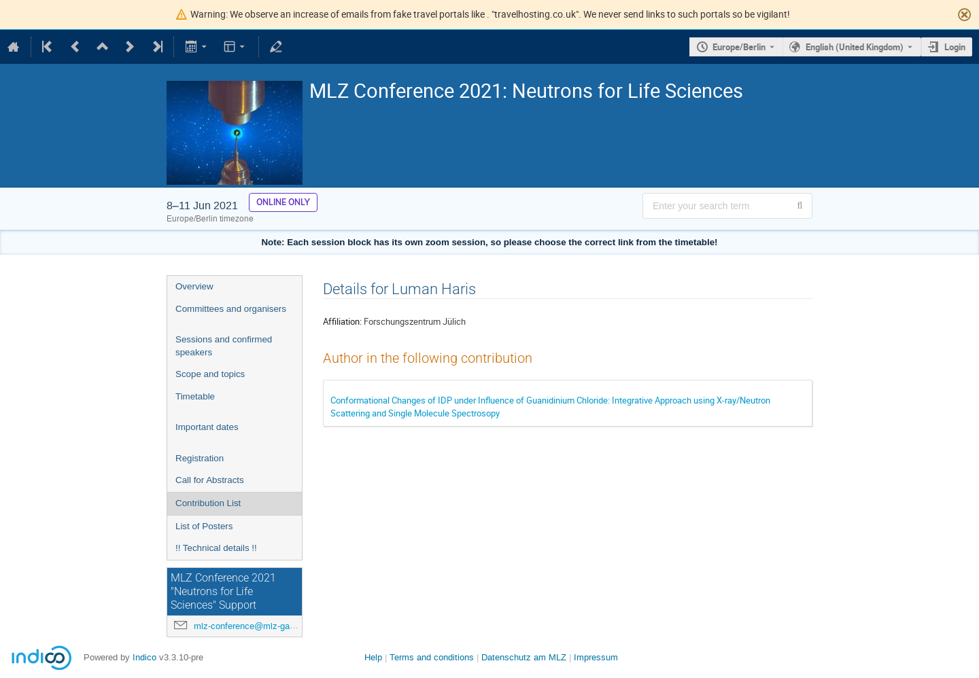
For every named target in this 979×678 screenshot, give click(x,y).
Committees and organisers (230, 309)
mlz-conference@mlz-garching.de (260, 626)
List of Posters (204, 526)
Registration (199, 458)
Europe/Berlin (739, 47)
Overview (194, 286)
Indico (144, 657)
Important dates (207, 427)
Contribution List (208, 503)
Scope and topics (210, 374)
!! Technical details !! (216, 548)
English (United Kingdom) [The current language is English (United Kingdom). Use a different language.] (855, 47)
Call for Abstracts (209, 480)
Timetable (195, 396)
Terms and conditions (432, 657)
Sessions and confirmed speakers (223, 345)
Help (373, 657)
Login (954, 47)
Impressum (596, 657)
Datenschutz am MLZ (523, 657)
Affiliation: (342, 321)
